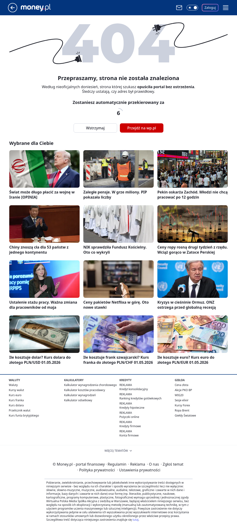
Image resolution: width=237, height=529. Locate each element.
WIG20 (179, 395)
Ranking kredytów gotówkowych (140, 398)
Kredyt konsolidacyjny (133, 389)
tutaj (135, 520)
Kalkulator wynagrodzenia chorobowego (90, 385)
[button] (225, 7)
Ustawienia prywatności (138, 470)
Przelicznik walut (19, 410)
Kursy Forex (182, 405)
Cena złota (181, 385)
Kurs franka (16, 400)
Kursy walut (16, 390)
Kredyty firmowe (130, 426)
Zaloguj (210, 7)
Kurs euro (15, 395)
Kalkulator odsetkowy (78, 400)
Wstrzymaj (95, 128)
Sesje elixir (181, 400)
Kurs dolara (16, 405)
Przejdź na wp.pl (141, 128)
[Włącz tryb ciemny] (192, 7)
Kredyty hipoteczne (131, 408)
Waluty (13, 385)
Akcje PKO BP (183, 390)
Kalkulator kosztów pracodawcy (84, 390)
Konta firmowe (129, 435)
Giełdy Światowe (185, 415)
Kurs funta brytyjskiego (24, 415)
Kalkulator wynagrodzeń (80, 395)
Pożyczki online (129, 417)
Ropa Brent (182, 410)
